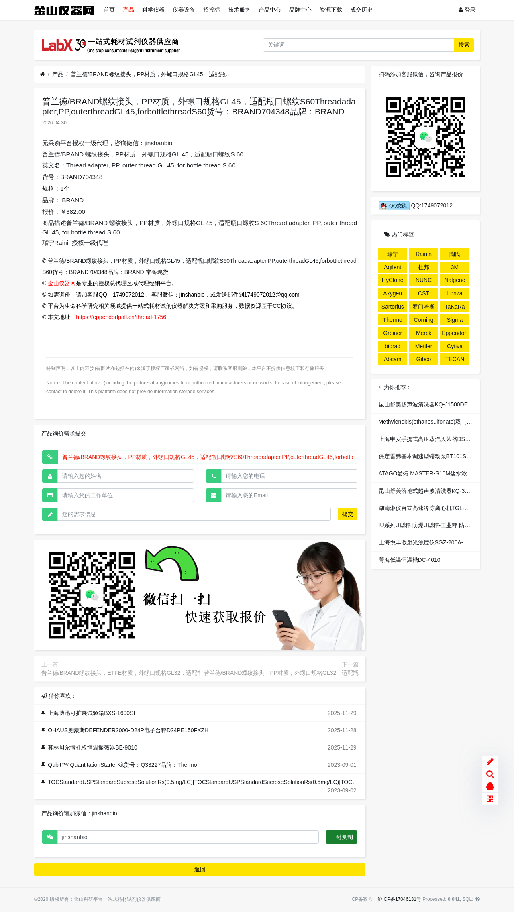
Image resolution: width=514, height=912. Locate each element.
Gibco (423, 359)
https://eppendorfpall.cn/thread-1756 (121, 317)
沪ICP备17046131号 (399, 899)
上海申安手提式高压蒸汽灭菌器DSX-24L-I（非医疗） (445, 439)
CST (423, 293)
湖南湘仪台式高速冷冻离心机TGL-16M (427, 508)
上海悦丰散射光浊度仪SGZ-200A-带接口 (429, 542)
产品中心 (270, 9)
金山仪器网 (62, 283)
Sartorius (392, 306)
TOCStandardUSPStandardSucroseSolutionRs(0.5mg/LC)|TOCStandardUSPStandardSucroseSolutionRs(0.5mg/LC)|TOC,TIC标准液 (214, 782)
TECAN (454, 359)
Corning (424, 320)
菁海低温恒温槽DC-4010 (410, 560)
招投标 (211, 9)
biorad (392, 346)
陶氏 (455, 254)
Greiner (392, 333)
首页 (109, 9)
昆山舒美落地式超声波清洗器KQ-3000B (428, 490)
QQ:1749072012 (416, 205)
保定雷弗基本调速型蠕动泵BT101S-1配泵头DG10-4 (443, 456)
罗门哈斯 (423, 306)
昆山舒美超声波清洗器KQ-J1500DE (423, 404)
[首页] (42, 74)
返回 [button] (200, 869)
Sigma (455, 320)
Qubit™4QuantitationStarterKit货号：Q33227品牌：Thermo (122, 765)
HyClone (393, 280)
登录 (467, 9)
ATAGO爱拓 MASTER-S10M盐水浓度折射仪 (434, 473)
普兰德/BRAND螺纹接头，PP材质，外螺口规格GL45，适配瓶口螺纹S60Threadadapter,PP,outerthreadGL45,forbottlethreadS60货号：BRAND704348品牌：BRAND (151, 74)
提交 (347, 514)
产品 (128, 9)
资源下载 (331, 9)
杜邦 (423, 267)
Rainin (424, 254)
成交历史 (361, 9)
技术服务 (239, 9)
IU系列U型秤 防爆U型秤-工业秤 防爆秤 (427, 525)
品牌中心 (300, 9)
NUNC (424, 280)
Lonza (454, 293)
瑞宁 (392, 254)
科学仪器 (153, 9)
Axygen (392, 293)
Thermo (392, 320)
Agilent (392, 267)
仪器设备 (184, 9)
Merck (423, 333)
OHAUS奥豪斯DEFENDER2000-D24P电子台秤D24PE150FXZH (128, 730)
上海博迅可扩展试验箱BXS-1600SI (91, 713)
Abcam (393, 359)
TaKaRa (455, 306)
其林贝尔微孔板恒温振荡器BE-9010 (92, 747)
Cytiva (455, 346)
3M (455, 267)
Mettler (423, 346)
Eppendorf (455, 333)
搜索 (464, 44)
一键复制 (341, 837)
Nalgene (454, 280)
